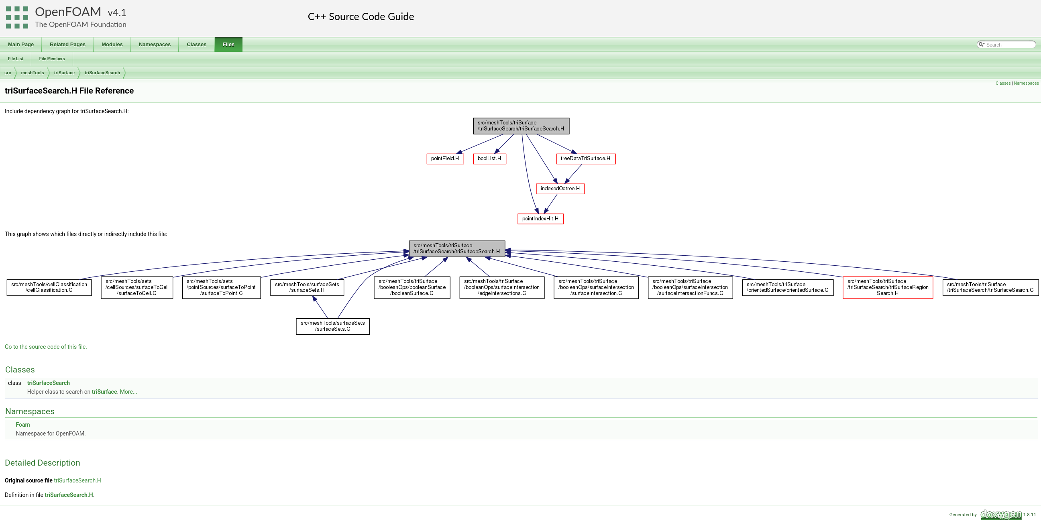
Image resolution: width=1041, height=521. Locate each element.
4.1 (119, 12)
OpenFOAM (68, 11)
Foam (23, 424)
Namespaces (1026, 83)
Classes (1003, 83)
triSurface (64, 72)
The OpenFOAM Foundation (80, 24)
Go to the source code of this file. (46, 347)
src (7, 72)
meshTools (32, 72)
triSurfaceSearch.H (77, 480)
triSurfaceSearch (102, 72)
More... (128, 392)
